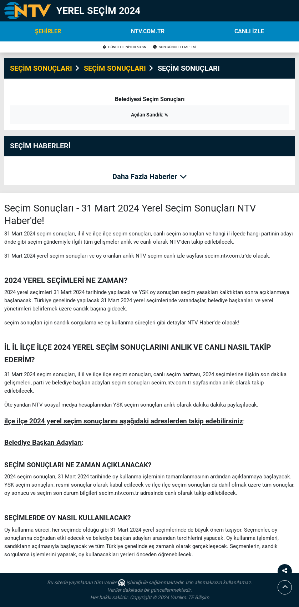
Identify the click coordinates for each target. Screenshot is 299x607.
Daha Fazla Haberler (149, 176)
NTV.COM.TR (147, 31)
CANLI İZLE (249, 31)
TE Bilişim (198, 597)
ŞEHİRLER (48, 31)
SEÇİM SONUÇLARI (41, 68)
